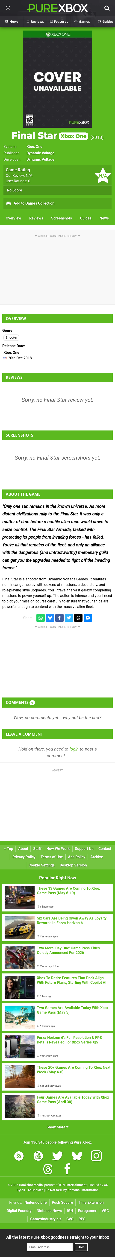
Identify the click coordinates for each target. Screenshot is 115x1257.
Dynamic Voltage (40, 153)
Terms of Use (52, 857)
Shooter (11, 338)
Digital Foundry (19, 1211)
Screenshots (61, 218)
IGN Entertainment (73, 1185)
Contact (104, 848)
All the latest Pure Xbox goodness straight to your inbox (57, 1237)
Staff (37, 848)
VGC (105, 1211)
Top (8, 848)
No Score (14, 190)
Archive (96, 857)
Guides (85, 218)
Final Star (49, 135)
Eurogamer (87, 1211)
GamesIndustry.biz (45, 1219)
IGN (70, 1211)
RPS (82, 1219)
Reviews (36, 218)
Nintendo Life (35, 1202)
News (104, 218)
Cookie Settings (42, 865)
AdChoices (35, 1190)
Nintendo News (49, 1211)
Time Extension (91, 1202)
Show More (57, 1127)
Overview (13, 218)
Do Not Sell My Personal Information (72, 1190)
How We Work (58, 848)
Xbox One (34, 146)
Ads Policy (76, 857)
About (23, 848)
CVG (70, 1219)
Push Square (62, 1202)
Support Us (84, 848)
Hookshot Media (31, 1185)
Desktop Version (73, 865)
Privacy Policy (23, 857)
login (74, 749)
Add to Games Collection (30, 203)
